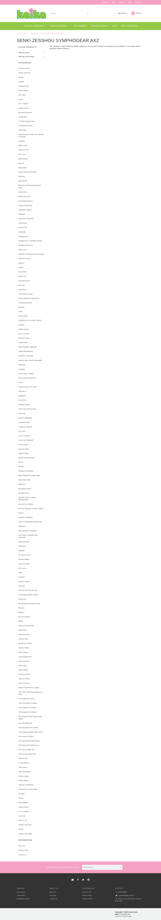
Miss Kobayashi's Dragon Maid (29, 475)
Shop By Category (34, 26)
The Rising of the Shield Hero (28, 745)
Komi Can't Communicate (27, 409)
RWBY (20, 621)
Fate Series (22, 290)
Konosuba (21, 413)
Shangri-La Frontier (25, 643)
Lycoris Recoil (23, 444)
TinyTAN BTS (23, 758)
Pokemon (21, 586)
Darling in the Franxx (25, 245)
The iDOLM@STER (25, 723)
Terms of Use (86, 892)
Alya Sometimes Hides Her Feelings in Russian (30, 136)
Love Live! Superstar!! (26, 440)
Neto (130, 916)
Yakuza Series (23, 807)
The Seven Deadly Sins (26, 750)
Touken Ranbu (23, 780)
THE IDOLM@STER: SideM (28, 727)
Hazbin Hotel (22, 342)
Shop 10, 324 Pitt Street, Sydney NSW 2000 (128, 900)
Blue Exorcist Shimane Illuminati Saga (29, 186)
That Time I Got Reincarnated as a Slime (30, 693)
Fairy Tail (21, 285)
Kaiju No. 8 (22, 391)
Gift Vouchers (129, 26)
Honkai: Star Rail (24, 73)
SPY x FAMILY (23, 104)
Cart (137, 13)
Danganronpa (23, 236)
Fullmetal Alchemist (25, 303)
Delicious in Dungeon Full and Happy (31, 254)
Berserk (21, 163)
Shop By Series (59, 26)
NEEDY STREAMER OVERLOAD (30, 522)
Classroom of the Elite (26, 219)
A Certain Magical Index (26, 121)
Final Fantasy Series (25, 294)
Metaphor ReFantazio (26, 471)
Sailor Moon (22, 630)
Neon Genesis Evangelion (27, 531)
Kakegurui (21, 396)
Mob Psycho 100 (24, 480)
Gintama (21, 307)
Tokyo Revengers (24, 772)
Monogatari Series (24, 489)
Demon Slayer (23, 90)
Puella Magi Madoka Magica (28, 595)
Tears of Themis (24, 683)
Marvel (20, 462)
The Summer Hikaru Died (27, 754)
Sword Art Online (24, 674)
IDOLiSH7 (21, 365)
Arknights (21, 141)
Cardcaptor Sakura (25, 210)
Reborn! (21, 612)
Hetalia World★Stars (25, 351)
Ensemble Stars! (24, 281)
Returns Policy (23, 850)
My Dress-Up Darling (25, 504)
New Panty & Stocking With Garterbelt (27, 536)
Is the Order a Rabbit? (26, 374)
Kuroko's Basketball (25, 418)
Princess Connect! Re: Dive (28, 590)
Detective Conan (24, 258)
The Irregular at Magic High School (30, 732)
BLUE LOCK (22, 192)
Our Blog (53, 895)
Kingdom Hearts (24, 404)
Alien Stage (22, 130)
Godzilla (21, 325)
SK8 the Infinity (23, 648)
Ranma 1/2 (22, 599)
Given (20, 311)
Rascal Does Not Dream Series (29, 603)
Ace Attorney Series (25, 125)
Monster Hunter (23, 493)
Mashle (20, 466)
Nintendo (21, 551)
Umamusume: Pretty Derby (27, 789)
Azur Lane (22, 154)
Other (20, 573)
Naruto (20, 513)
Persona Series (23, 581)
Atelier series (23, 145)
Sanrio (20, 99)
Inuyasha (21, 369)
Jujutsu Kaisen (23, 108)
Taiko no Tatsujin (24, 679)
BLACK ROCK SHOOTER (27, 172)
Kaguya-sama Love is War (27, 387)
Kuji (114, 26)
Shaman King (23, 639)
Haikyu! (21, 77)
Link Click (21, 431)
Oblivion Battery (24, 559)
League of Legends (25, 427)
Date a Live (22, 250)
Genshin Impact (99, 26)
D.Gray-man (22, 227)
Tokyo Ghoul (22, 767)
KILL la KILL (22, 400)
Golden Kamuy (23, 329)
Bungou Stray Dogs (25, 205)
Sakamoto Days (24, 634)
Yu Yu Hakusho (23, 811)
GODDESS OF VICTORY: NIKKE (30, 320)
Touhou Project (23, 776)
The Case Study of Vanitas (27, 703)
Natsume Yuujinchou (25, 517)
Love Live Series (24, 436)
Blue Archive (22, 181)
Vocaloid (21, 794)
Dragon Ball (22, 117)
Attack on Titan (23, 150)
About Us (122, 2)
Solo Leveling (23, 652)
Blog (113, 2)
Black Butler (22, 168)
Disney (20, 267)
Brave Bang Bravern (25, 201)
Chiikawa (21, 214)
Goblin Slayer (23, 316)
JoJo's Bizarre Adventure (27, 378)
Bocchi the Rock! (24, 196)
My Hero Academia (25, 112)
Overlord (21, 577)
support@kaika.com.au (124, 895)
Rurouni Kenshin (24, 617)
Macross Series (23, 449)
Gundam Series (23, 338)
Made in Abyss (23, 453)
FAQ (129, 2)
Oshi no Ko (22, 568)
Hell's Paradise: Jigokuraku (27, 347)
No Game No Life (24, 555)
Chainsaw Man (23, 86)
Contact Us (139, 2)
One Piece (22, 95)
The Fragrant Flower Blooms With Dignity (30, 718)
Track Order (21, 895)
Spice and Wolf (23, 661)
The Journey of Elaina (26, 736)
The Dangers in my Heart (27, 707)
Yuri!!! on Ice (22, 820)
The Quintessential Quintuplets (29, 741)
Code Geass (22, 223)
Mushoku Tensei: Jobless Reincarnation (27, 499)
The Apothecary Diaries (26, 699)
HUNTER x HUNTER (25, 356)
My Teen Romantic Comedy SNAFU (30, 508)
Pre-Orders (80, 26)
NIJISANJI (22, 546)
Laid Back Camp (24, 422)
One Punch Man (24, 564)
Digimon (21, 263)
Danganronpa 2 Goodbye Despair (30, 241)
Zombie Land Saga (25, 834)
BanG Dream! (23, 159)
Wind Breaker (23, 802)
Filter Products (27, 47)
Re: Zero (21, 608)
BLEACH (21, 176)
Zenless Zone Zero (25, 825)
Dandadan (22, 232)
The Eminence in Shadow (27, 712)
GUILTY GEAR (23, 334)
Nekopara (21, 526)
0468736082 (121, 892)
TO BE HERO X (24, 763)
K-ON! (20, 382)
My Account (120, 13)
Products (106, 2)
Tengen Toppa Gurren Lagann (28, 687)
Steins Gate (22, 665)
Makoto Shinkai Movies (26, 458)
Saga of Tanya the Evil (26, 625)
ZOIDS (20, 829)
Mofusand (21, 484)
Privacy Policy (87, 895)
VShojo (20, 798)
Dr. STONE (22, 272)
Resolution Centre (23, 899)
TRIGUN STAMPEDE (25, 785)
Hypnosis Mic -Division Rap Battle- (30, 360)
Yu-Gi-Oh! (21, 816)
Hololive (21, 82)
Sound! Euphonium (25, 657)
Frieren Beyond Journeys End (28, 298)
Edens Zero (22, 276)
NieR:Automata (23, 542)
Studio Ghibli (22, 670)
